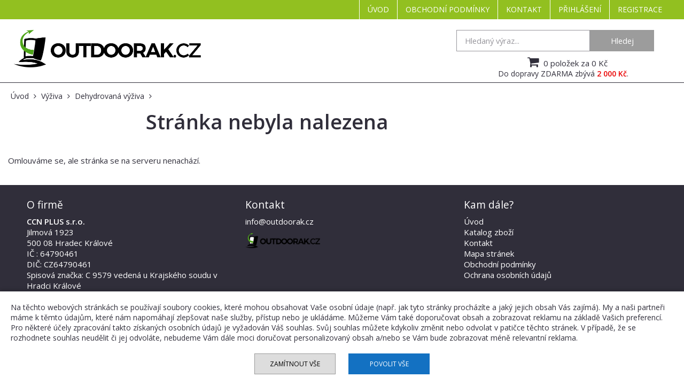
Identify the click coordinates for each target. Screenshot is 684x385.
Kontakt (524, 9)
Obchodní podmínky (447, 9)
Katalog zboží (489, 232)
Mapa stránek (489, 253)
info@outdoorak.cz (279, 221)
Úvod (378, 9)
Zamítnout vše (295, 363)
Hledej (622, 40)
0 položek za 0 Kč (566, 62)
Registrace (640, 9)
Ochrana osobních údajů (507, 275)
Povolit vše (389, 363)
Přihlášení (579, 9)
